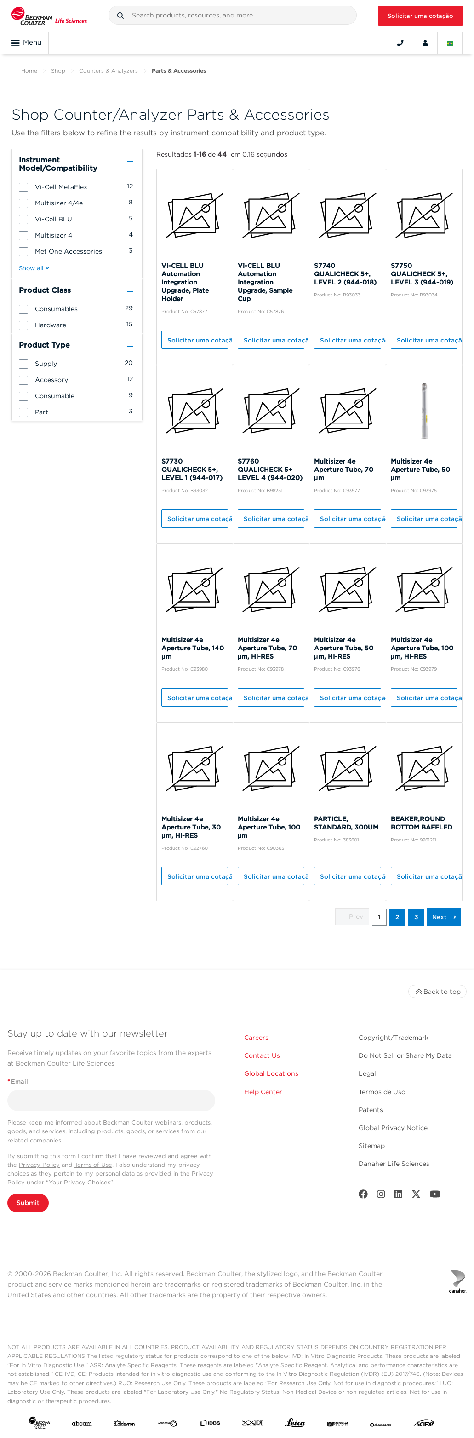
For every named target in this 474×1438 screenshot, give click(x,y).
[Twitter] (416, 1196)
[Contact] (400, 42)
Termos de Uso (382, 1092)
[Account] (425, 42)
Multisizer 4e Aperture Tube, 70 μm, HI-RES (267, 648)
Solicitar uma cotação (420, 15)
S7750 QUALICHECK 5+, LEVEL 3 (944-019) (422, 274)
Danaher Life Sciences (394, 1163)
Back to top (437, 991)
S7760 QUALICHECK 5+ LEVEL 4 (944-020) (270, 469)
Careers (256, 1037)
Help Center (263, 1092)
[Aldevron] (125, 1425)
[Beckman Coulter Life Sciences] (49, 16)
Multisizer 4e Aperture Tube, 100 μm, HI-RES (422, 648)
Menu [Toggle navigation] (26, 42)
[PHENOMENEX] (381, 1425)
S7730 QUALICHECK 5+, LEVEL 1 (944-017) (192, 469)
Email (17, 1081)
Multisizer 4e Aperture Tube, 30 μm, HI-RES (191, 827)
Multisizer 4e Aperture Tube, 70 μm (343, 469)
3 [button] (416, 917)
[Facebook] (363, 1196)
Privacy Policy (39, 1164)
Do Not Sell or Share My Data (405, 1055)
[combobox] (232, 15)
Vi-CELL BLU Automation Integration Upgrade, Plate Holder (185, 282)
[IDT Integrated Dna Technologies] (253, 1425)
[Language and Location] (450, 42)
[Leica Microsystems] (295, 1424)
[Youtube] (435, 1196)
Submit (28, 1202)
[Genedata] (167, 1425)
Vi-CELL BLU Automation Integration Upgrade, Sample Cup (265, 282)
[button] (120, 15)
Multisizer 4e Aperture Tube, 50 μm (420, 469)
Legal (367, 1073)
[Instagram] (381, 1196)
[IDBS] (210, 1425)
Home (29, 70)
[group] (77, 186)
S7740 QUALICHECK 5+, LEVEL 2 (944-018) (345, 274)
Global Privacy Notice (393, 1127)
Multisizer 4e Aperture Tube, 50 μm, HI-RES (343, 648)
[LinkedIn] (398, 1196)
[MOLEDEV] (338, 1425)
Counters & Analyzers (108, 70)
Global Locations (271, 1073)
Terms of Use (93, 1164)
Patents (371, 1109)
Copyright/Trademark (393, 1037)
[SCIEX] (423, 1425)
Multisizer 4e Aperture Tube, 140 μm (192, 648)
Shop (58, 70)
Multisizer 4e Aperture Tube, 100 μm (269, 827)
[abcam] (82, 1425)
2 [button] (397, 917)
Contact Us (262, 1055)
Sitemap (372, 1145)
